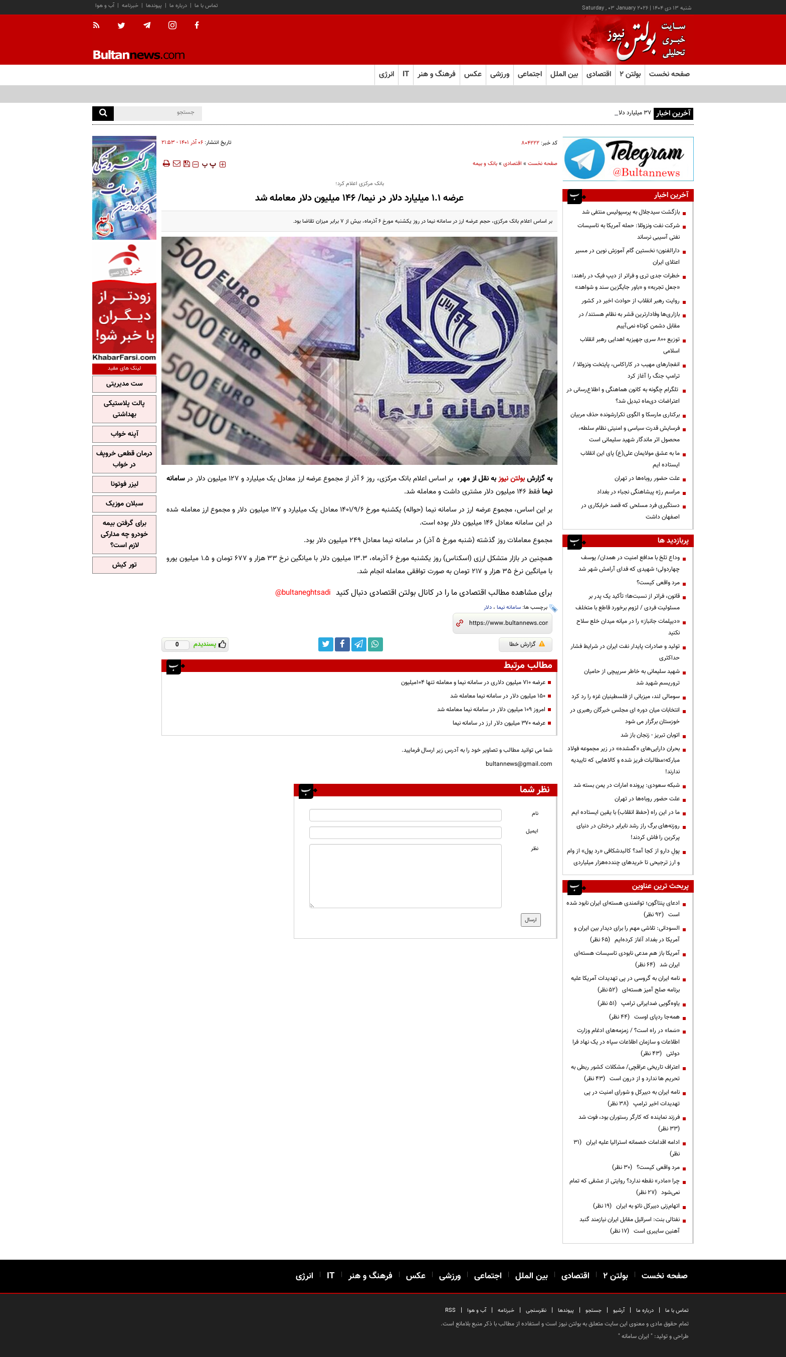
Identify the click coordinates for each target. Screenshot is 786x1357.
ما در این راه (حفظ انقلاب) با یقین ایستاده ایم (625, 812)
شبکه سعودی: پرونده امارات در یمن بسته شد (626, 785)
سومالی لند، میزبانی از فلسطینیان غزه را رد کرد (625, 696)
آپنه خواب (124, 434)
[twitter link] (325, 644)
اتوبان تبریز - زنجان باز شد (650, 735)
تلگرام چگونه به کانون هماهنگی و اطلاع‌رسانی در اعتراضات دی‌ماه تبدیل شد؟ (623, 395)
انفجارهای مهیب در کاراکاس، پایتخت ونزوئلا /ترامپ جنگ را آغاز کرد (626, 370)
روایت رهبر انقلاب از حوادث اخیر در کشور (630, 300)
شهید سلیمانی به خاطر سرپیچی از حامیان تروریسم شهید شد (632, 677)
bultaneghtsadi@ (303, 593)
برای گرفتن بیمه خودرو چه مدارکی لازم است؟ (124, 534)
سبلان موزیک (124, 504)
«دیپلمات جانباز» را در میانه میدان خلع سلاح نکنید (628, 627)
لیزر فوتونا (124, 484)
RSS (450, 1310)
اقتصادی (512, 163)
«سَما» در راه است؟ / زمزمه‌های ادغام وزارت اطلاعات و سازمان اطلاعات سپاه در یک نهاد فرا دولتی (626, 1042)
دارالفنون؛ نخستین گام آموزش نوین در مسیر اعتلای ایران (627, 256)
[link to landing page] (644, 40)
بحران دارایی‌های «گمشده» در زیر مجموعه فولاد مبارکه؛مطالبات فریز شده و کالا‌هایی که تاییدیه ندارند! (623, 760)
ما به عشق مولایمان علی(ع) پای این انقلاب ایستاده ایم (630, 459)
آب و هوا (104, 6)
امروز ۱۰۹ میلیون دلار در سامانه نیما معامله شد (491, 709)
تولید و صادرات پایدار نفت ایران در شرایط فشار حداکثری (625, 652)
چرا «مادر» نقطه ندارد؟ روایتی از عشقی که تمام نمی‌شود (624, 1186)
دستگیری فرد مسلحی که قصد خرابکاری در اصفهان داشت (630, 511)
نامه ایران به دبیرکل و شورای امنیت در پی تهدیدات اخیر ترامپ (632, 1098)
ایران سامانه (635, 1336)
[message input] (405, 876)
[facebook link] (342, 644)
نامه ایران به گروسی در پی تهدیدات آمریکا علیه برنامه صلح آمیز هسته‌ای (625, 984)
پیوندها (154, 6)
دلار (488, 607)
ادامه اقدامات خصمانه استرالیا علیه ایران (626, 1148)
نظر (534, 848)
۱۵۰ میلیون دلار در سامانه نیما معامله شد (497, 696)
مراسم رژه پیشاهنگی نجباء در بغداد (638, 491)
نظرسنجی (536, 1310)
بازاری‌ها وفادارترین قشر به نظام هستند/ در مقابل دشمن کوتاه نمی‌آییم (629, 320)
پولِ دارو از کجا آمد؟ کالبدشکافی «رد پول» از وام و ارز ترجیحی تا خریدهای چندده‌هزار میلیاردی (623, 856)
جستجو (593, 1310)
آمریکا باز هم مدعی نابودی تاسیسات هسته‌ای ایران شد (627, 959)
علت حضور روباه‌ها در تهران (647, 478)
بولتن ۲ (630, 74)
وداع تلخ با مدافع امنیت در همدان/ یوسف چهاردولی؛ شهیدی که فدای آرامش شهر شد (629, 563)
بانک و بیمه (485, 163)
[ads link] (628, 159)
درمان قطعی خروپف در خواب (124, 459)
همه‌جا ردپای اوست (644, 1017)
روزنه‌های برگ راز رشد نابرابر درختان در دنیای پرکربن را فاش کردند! (628, 831)
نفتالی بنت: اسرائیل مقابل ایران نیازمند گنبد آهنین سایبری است (629, 1225)
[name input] (405, 815)
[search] (103, 113)
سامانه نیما (509, 607)
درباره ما (178, 6)
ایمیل (532, 831)
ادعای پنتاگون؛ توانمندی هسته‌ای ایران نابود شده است (623, 909)
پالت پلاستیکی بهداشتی (124, 409)
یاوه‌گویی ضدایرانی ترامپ (639, 1003)
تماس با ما (206, 6)
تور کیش (124, 565)
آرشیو (619, 1310)
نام (535, 813)
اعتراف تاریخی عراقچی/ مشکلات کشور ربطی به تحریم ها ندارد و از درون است (625, 1073)
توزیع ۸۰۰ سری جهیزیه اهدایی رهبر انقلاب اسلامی (630, 345)
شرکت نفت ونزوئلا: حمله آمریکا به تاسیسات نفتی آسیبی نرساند (628, 231)
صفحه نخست (669, 74)
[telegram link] (358, 644)
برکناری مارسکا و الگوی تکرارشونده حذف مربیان (625, 414)
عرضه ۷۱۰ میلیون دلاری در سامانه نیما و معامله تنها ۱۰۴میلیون (473, 682)
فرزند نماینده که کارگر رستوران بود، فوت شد (627, 1123)
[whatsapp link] (375, 644)
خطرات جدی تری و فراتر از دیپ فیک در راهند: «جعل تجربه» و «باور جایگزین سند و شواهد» (625, 281)
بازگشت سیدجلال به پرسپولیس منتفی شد (631, 212)
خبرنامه (130, 6)
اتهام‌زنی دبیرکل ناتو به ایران (636, 1206)
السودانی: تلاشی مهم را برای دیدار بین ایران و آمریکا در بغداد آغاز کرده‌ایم (627, 934)
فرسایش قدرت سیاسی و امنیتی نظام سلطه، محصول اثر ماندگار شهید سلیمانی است (629, 434)
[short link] (508, 623)
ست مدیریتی (124, 384)
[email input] (405, 832)
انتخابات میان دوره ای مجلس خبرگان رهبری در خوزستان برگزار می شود (625, 716)
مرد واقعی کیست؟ (658, 582)
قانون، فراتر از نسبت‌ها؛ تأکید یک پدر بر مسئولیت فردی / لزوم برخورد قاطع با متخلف (627, 602)
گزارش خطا (527, 644)
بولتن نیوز (511, 478)
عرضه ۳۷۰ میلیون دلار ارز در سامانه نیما (499, 723)
